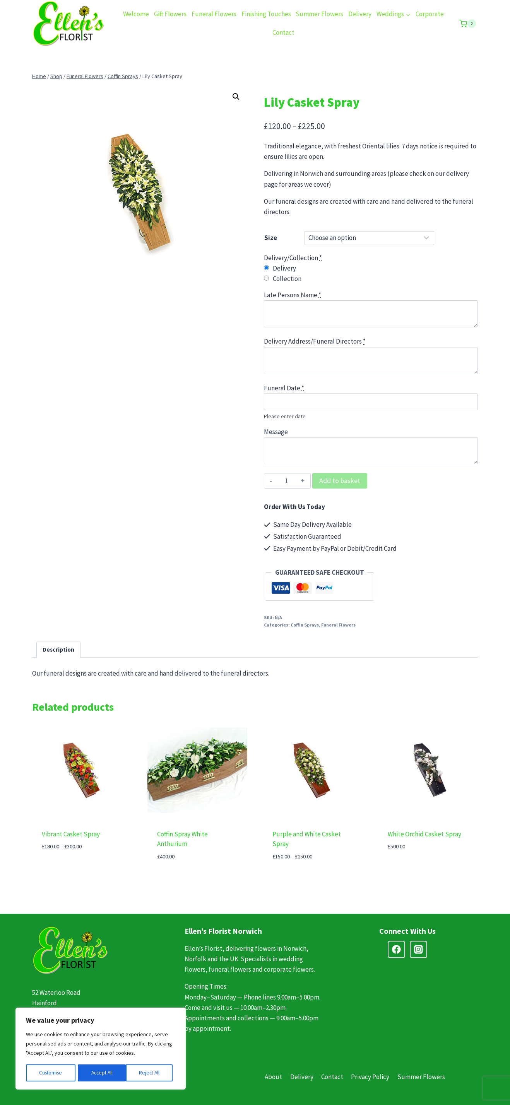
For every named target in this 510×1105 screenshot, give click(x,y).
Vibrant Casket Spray (71, 834)
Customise (50, 1072)
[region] (100, 1049)
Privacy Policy (370, 1077)
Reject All (101, 1072)
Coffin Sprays (305, 625)
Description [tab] (58, 649)
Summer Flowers (319, 14)
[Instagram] (418, 949)
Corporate (430, 14)
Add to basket (339, 480)
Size (270, 237)
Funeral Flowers (214, 14)
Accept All (151, 1072)
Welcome (136, 14)
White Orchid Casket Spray (424, 834)
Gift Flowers (170, 14)
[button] (236, 97)
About (273, 1077)
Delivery (359, 14)
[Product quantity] (286, 480)
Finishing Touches (266, 14)
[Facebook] (396, 949)
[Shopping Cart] (467, 23)
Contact (283, 32)
